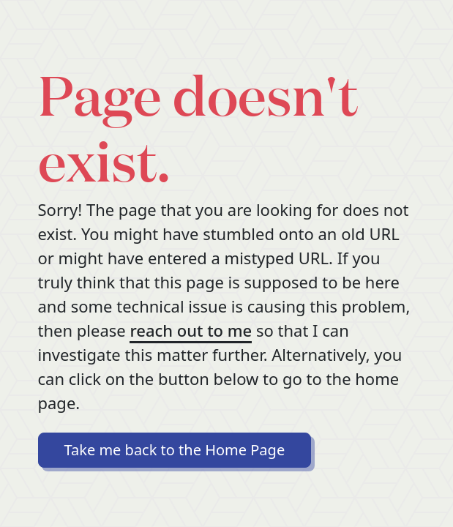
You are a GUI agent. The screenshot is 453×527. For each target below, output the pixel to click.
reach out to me (191, 330)
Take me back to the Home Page (174, 450)
